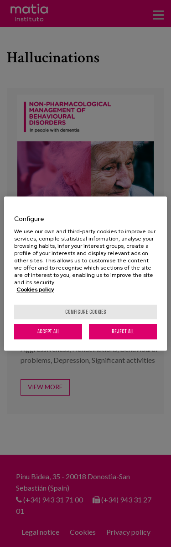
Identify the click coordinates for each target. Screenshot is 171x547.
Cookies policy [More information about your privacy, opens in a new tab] (35, 289)
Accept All (48, 331)
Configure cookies (85, 311)
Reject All (123, 331)
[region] (85, 273)
